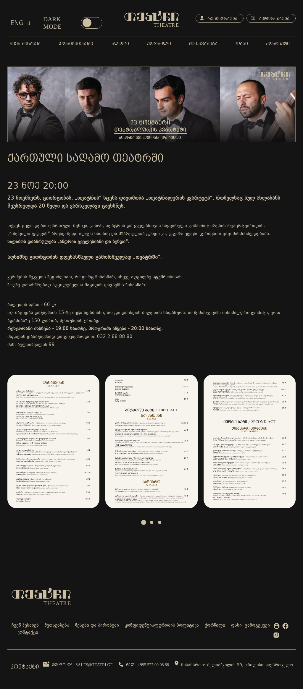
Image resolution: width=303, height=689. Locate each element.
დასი (236, 625)
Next (288, 441)
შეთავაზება (57, 625)
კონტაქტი (27, 632)
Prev (15, 441)
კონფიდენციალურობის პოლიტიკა (162, 625)
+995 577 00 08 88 (153, 665)
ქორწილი (215, 625)
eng (20, 23)
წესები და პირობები (97, 625)
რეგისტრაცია (218, 18)
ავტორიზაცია (270, 18)
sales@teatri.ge (94, 665)
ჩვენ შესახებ (25, 625)
